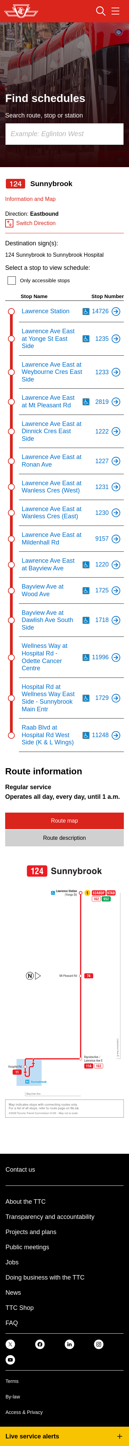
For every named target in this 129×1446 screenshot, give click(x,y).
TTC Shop (20, 1307)
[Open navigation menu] (115, 11)
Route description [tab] (64, 838)
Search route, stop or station (44, 115)
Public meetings (27, 1247)
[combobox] (64, 134)
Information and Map (30, 199)
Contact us (20, 1169)
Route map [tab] (64, 821)
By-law (13, 1396)
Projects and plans (31, 1232)
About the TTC (26, 1201)
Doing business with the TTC (45, 1277)
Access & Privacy (24, 1412)
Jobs (12, 1262)
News (13, 1292)
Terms (12, 1381)
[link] (10, 1344)
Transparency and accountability (50, 1216)
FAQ (12, 1323)
